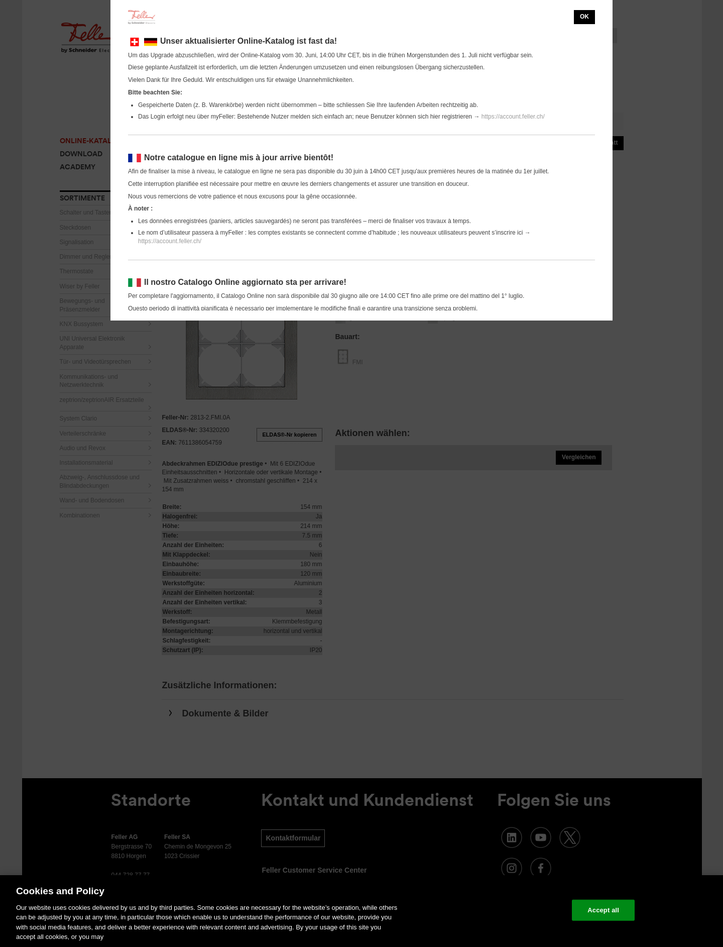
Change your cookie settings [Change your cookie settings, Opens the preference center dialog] (517, 910)
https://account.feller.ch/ (513, 116)
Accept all (603, 910)
